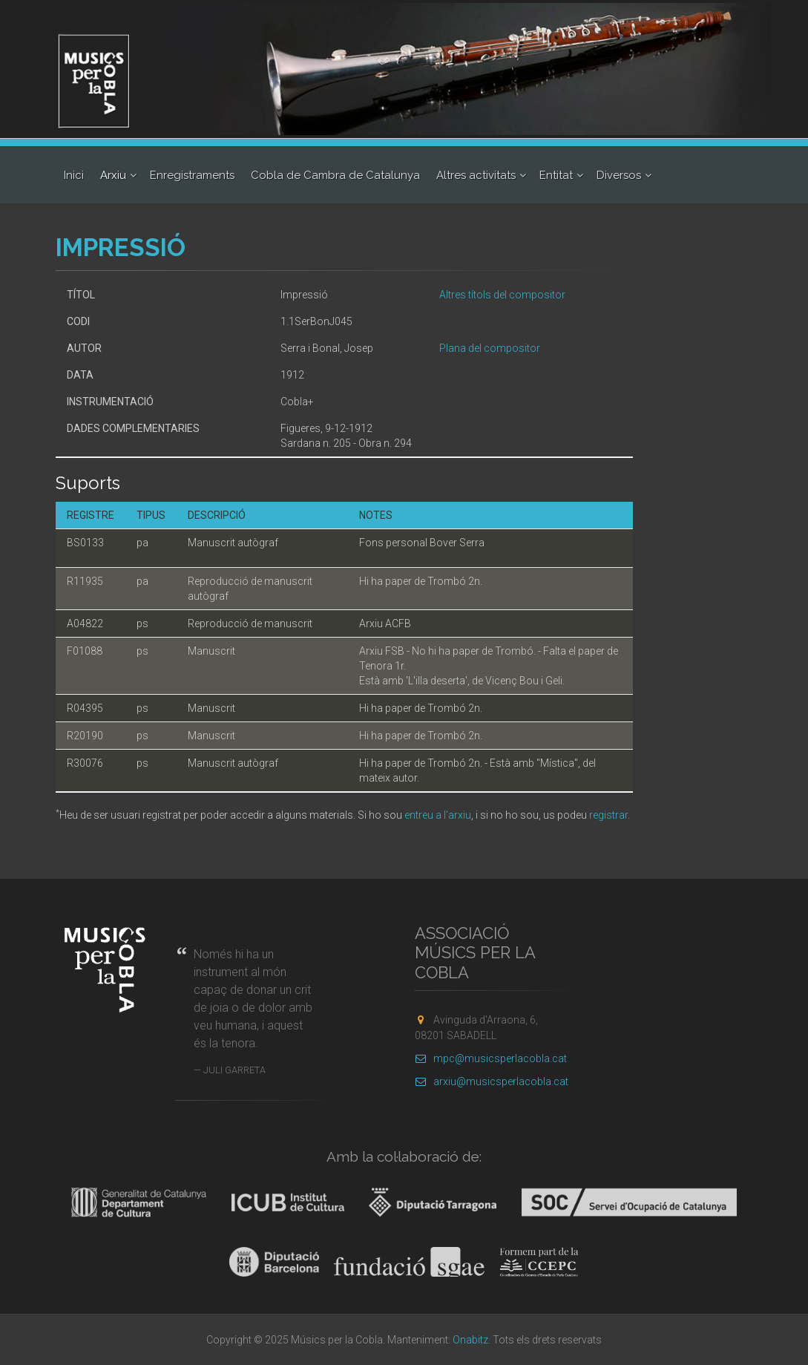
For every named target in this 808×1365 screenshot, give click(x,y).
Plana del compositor (489, 348)
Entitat (556, 175)
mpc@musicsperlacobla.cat (491, 1058)
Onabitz (470, 1340)
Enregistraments (192, 175)
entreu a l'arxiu (437, 815)
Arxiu (113, 175)
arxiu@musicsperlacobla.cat (491, 1081)
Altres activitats (476, 175)
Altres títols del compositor (502, 295)
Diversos (619, 175)
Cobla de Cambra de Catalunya (335, 175)
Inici (74, 175)
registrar (608, 815)
